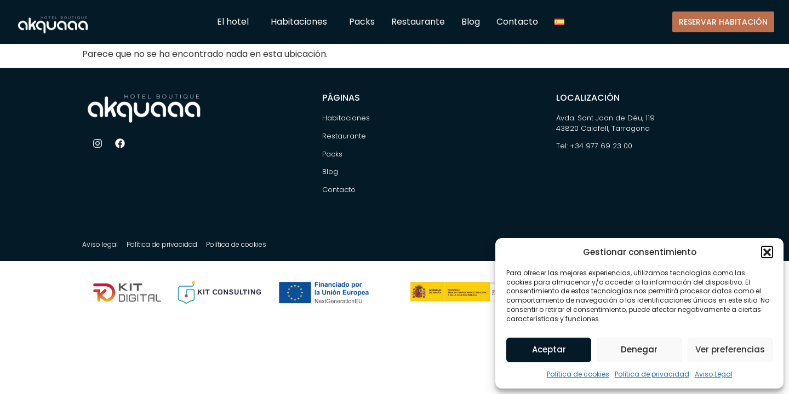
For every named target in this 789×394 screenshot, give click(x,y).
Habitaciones (302, 21)
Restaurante (418, 21)
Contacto (517, 21)
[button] (767, 251)
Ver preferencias (730, 349)
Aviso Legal (714, 374)
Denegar (639, 349)
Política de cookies (578, 374)
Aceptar (549, 349)
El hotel (235, 21)
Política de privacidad (652, 374)
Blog (470, 21)
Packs (362, 21)
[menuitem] (563, 21)
